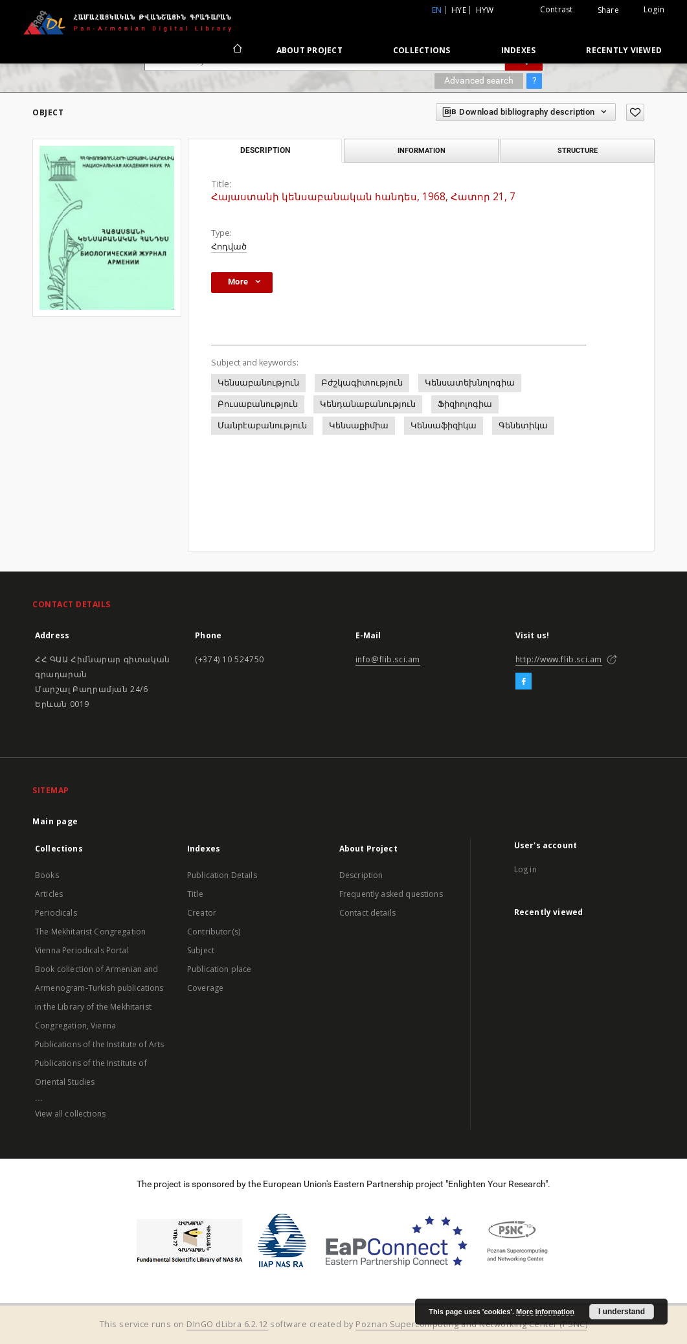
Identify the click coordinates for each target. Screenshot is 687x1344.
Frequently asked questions (391, 893)
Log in (525, 869)
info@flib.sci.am (388, 659)
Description (361, 875)
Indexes (518, 50)
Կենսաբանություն (258, 382)
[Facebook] (523, 682)
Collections (422, 50)
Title (195, 893)
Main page (55, 821)
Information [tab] (421, 150)
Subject (200, 950)
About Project (309, 50)
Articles (49, 893)
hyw (485, 10)
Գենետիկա (523, 425)
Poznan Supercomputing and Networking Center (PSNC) (471, 1324)
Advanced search (478, 80)
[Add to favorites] (635, 112)
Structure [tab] (577, 150)
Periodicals (56, 912)
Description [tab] (265, 150)
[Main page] (236, 50)
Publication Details (222, 875)
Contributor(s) (213, 931)
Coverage (205, 987)
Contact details (367, 912)
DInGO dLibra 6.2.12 (227, 1324)
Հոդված (229, 246)
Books (47, 875)
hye (458, 10)
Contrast (556, 9)
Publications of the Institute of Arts (99, 1044)
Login (654, 9)
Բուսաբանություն (258, 404)
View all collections (70, 1113)
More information (545, 1311)
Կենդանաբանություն (368, 404)
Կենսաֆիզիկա (444, 425)
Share (608, 10)
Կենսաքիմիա (359, 425)
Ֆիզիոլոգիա (465, 404)
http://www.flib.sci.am (558, 659)
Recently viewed (624, 50)
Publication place (219, 969)
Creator (201, 912)
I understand (621, 1311)
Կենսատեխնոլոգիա (470, 382)
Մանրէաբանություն (262, 425)
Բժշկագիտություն (362, 382)
